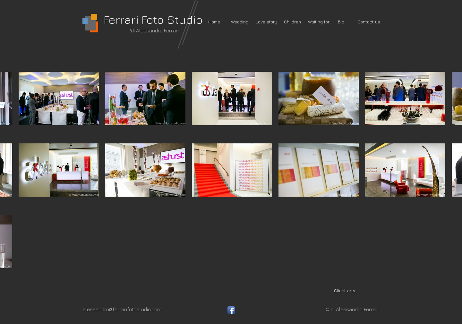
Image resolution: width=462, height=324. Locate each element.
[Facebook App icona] (231, 310)
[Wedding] (239, 22)
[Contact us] (369, 22)
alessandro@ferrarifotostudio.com (122, 309)
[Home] (214, 22)
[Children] (292, 22)
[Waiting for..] (319, 22)
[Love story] (266, 22)
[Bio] (341, 22)
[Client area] (345, 290)
